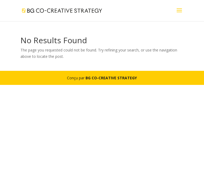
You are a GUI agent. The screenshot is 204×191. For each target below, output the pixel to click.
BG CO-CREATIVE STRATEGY (111, 77)
